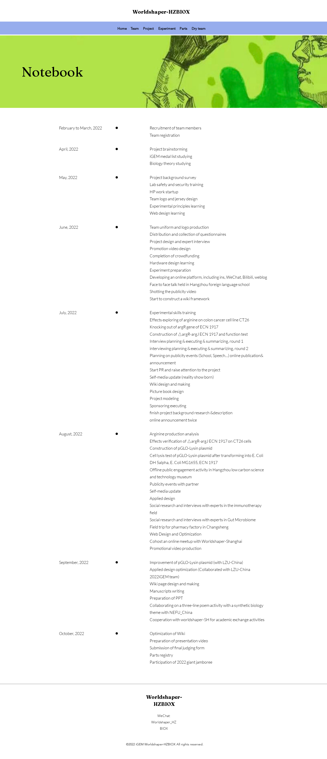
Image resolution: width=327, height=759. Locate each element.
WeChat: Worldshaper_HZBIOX (163, 722)
